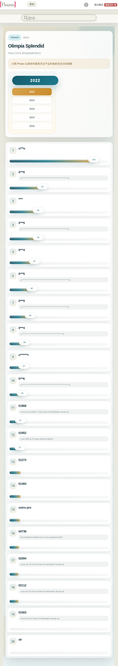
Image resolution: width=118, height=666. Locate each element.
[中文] (86, 5)
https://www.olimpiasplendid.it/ (24, 53)
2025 (32, 117)
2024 (32, 108)
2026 (32, 126)
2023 (32, 100)
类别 (32, 4)
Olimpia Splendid (26, 46)
